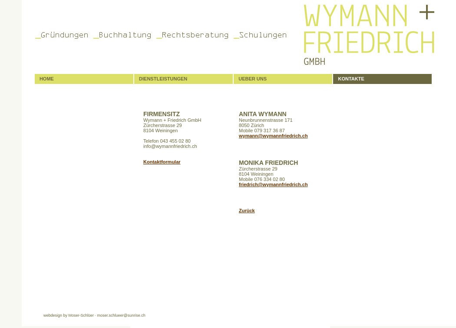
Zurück (247, 210)
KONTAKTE (351, 78)
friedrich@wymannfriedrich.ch (273, 184)
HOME (47, 78)
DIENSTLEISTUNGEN (163, 78)
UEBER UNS (252, 78)
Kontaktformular (162, 161)
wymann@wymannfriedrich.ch (273, 135)
